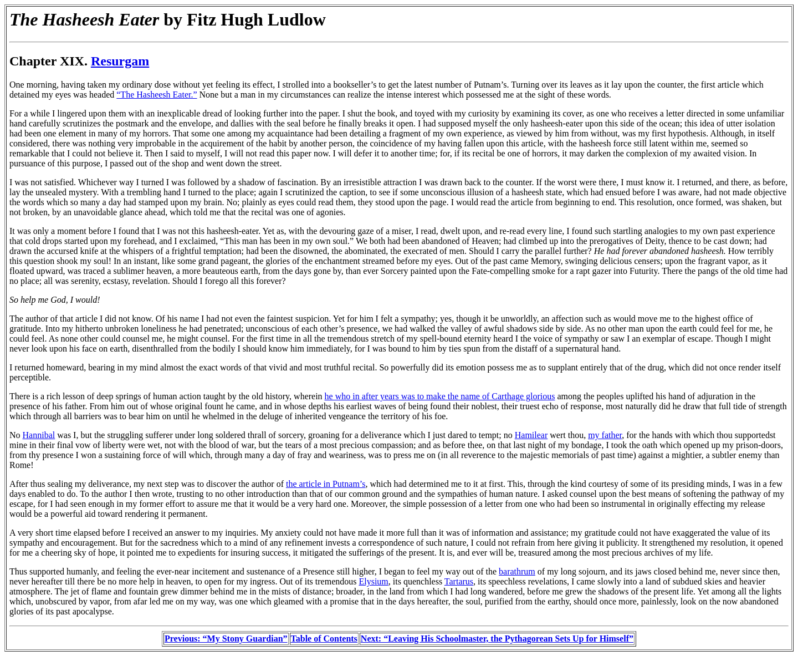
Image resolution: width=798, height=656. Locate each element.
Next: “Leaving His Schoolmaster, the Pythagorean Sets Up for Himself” (497, 638)
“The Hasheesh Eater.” (156, 94)
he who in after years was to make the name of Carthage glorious (440, 396)
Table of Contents (324, 638)
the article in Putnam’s (326, 484)
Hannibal (39, 435)
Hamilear (531, 435)
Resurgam (120, 61)
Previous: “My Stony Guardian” (226, 638)
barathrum (517, 571)
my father (605, 435)
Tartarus (458, 581)
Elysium (373, 581)
